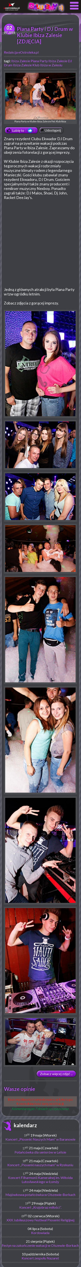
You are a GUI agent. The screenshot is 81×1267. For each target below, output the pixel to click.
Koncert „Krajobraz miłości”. (40, 1207)
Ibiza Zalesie (20, 61)
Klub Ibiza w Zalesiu (47, 65)
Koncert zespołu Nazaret (40, 1258)
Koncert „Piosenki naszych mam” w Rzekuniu (40, 1165)
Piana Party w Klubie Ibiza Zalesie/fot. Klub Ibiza (40, 98)
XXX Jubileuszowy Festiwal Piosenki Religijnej (40, 1220)
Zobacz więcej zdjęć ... (56, 1074)
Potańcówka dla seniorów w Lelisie (40, 1152)
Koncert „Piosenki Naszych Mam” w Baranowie (40, 1139)
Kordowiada (40, 1233)
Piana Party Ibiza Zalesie (49, 61)
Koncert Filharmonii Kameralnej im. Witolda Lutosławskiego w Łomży (40, 1179)
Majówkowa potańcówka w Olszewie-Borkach (40, 1194)
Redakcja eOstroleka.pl (21, 52)
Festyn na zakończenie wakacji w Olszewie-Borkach (40, 1245)
